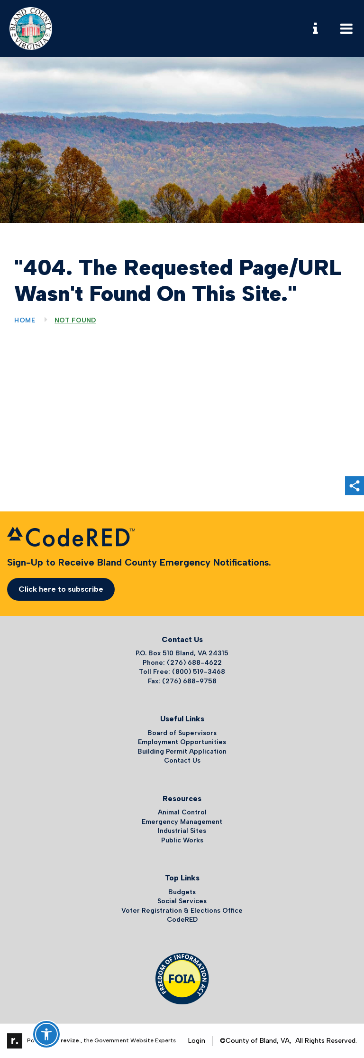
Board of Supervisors (182, 733)
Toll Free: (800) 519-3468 (182, 672)
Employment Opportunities (182, 742)
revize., (71, 1040)
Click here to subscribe (60, 589)
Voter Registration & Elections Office (182, 911)
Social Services (182, 901)
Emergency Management (182, 822)
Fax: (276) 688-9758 (182, 681)
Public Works (182, 840)
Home (25, 320)
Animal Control (182, 812)
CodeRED (182, 920)
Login (196, 1041)
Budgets (182, 892)
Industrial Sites (182, 831)
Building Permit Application (182, 751)
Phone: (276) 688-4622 (182, 663)
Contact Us (182, 760)
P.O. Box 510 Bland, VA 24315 (182, 653)
